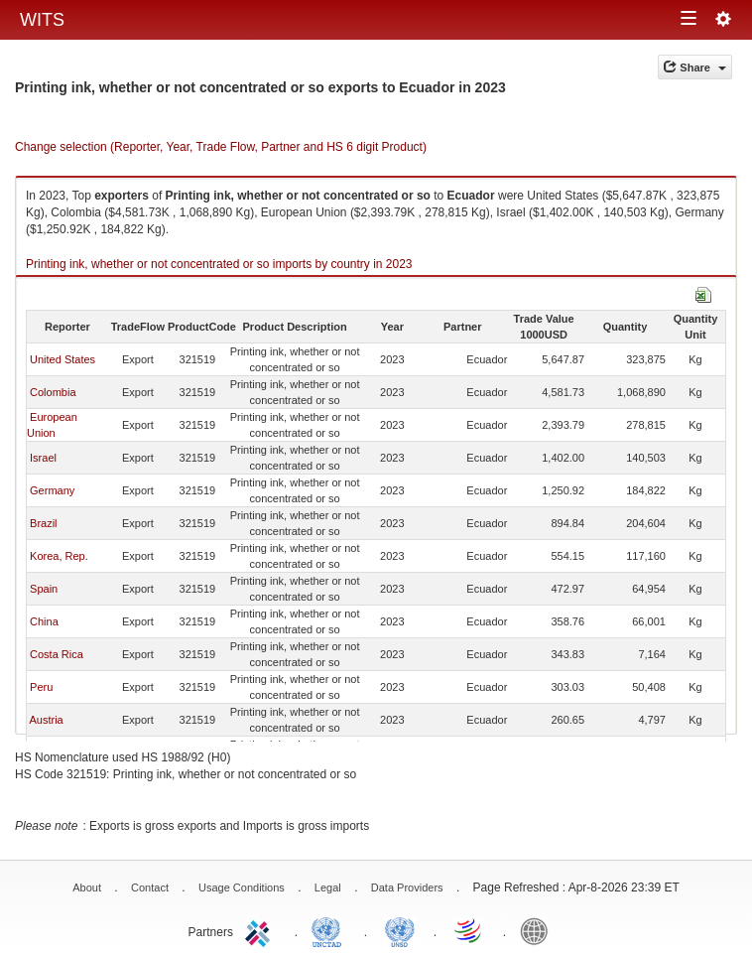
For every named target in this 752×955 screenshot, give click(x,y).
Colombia (52, 392)
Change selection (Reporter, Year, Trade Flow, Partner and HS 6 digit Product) (221, 147)
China (44, 621)
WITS (42, 20)
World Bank (539, 930)
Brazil (44, 523)
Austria (46, 720)
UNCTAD (330, 930)
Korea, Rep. (59, 556)
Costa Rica (56, 654)
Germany (52, 490)
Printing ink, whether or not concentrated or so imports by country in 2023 (219, 264)
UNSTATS (400, 930)
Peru (41, 687)
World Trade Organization (469, 930)
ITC (261, 930)
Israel (43, 458)
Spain (44, 589)
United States (62, 359)
